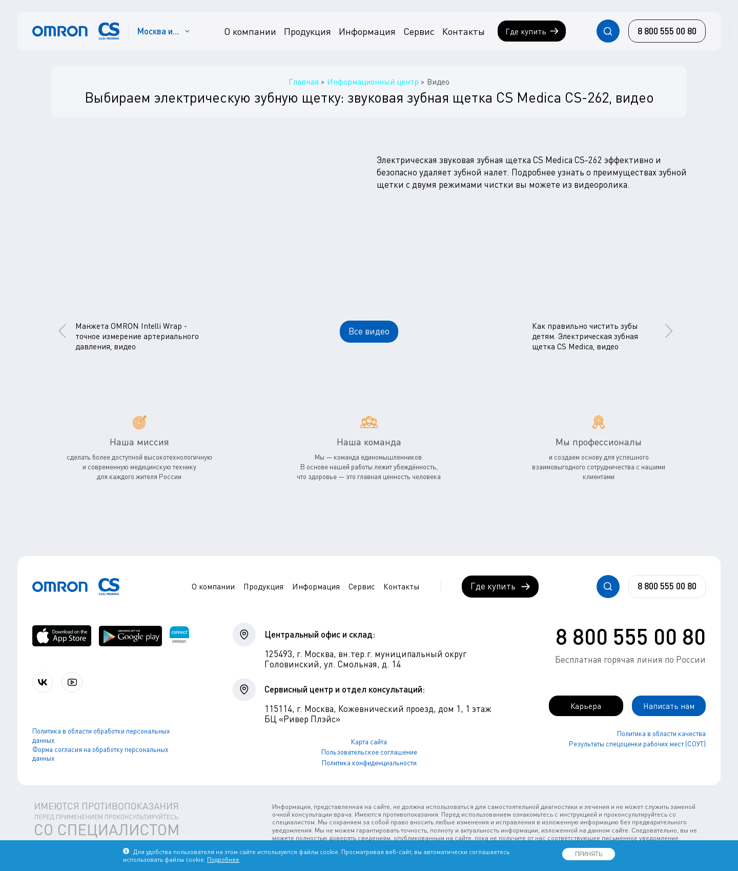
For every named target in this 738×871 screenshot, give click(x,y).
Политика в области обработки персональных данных (101, 736)
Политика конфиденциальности (369, 763)
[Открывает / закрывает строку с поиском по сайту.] (608, 31)
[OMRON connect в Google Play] (130, 636)
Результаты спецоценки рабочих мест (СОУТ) (637, 745)
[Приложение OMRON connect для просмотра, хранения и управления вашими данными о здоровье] (179, 636)
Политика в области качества (661, 734)
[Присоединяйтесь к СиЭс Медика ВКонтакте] (43, 682)
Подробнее (223, 859)
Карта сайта (369, 742)
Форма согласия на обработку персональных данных (100, 754)
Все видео (368, 331)
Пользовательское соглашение (369, 752)
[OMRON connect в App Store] (61, 636)
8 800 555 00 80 (631, 636)
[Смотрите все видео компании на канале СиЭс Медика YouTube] (75, 682)
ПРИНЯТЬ (588, 854)
